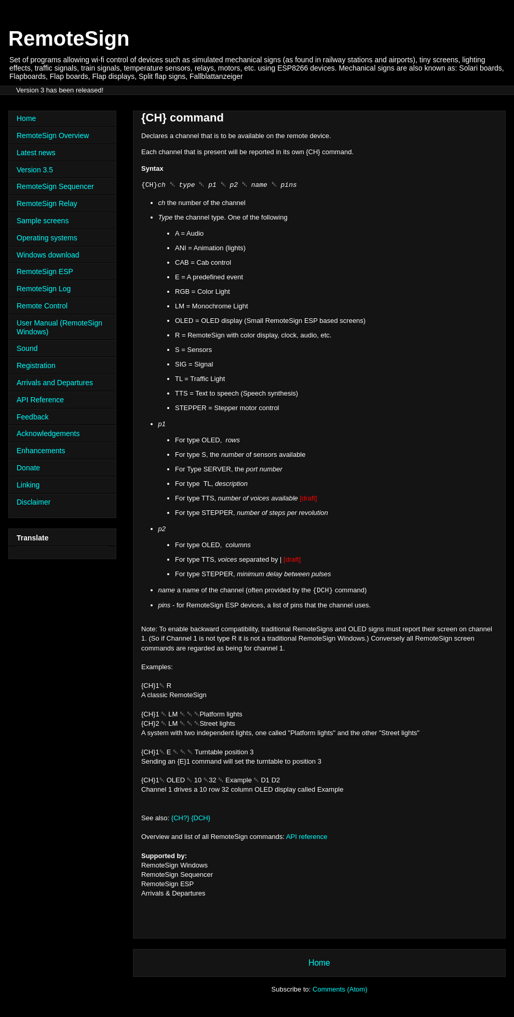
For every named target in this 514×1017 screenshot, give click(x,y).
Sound (27, 348)
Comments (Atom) (340, 989)
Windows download (48, 255)
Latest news (36, 152)
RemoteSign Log (44, 288)
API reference (307, 836)
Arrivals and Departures (55, 382)
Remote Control (42, 306)
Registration (36, 365)
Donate (28, 468)
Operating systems (47, 238)
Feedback (32, 417)
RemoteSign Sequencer (55, 186)
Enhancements (41, 450)
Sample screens (43, 220)
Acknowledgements (48, 433)
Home (319, 962)
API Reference (40, 400)
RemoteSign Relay (47, 203)
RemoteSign (68, 38)
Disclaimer (33, 502)
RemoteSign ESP (45, 271)
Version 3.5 (35, 170)
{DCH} (200, 818)
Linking (28, 485)
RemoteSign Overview (53, 135)
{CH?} (180, 818)
